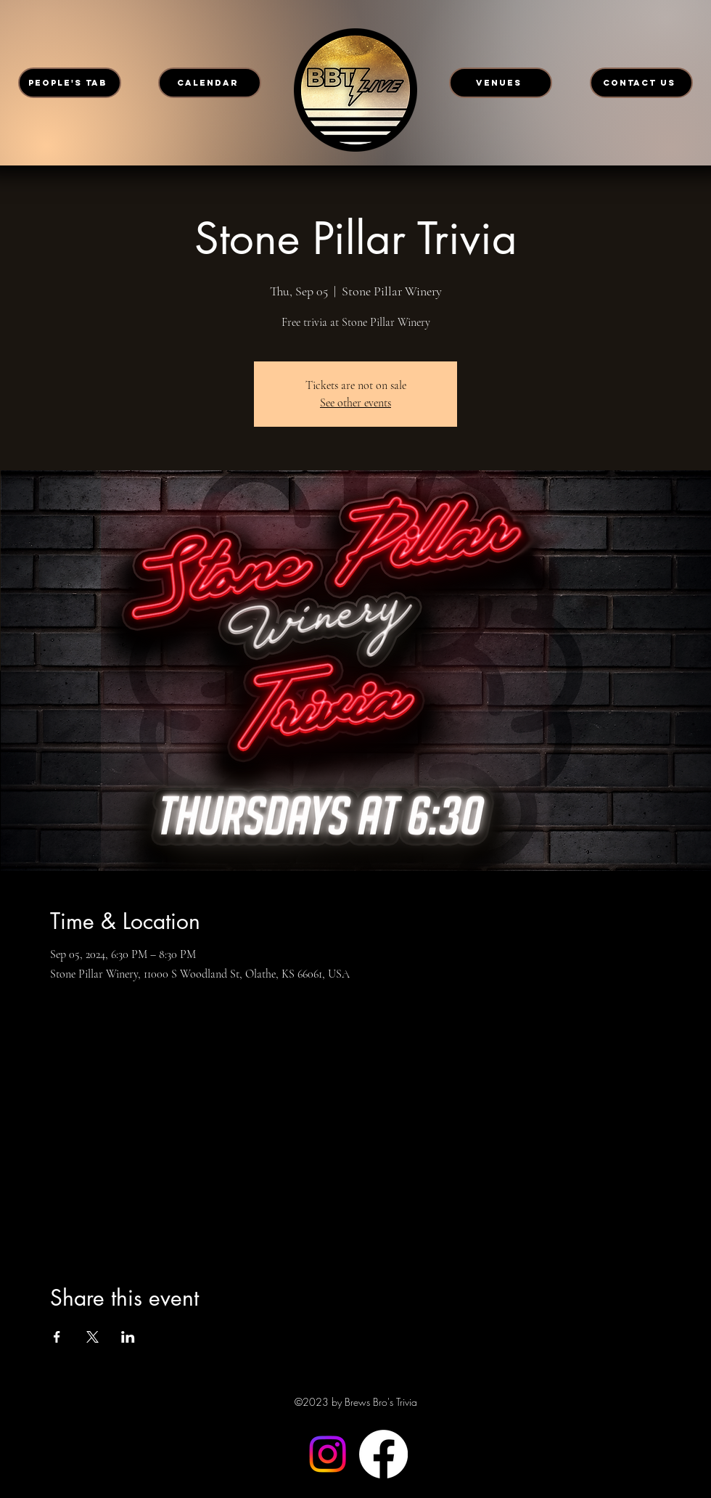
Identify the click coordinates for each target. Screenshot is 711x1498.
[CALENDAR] (209, 82)
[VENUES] (500, 82)
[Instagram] (327, 1454)
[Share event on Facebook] (57, 1337)
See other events (355, 403)
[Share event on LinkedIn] (128, 1337)
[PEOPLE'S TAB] (69, 82)
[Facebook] (383, 1454)
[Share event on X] (92, 1337)
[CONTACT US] (641, 82)
